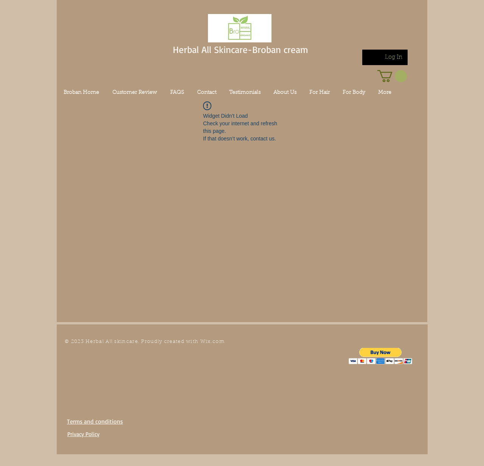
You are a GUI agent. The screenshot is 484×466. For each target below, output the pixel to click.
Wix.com (212, 341)
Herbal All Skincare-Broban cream (240, 49)
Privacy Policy (83, 434)
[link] (392, 76)
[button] (380, 356)
